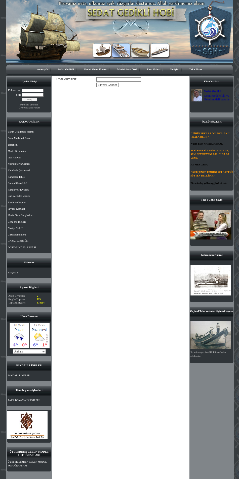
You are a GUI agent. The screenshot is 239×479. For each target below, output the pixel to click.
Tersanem (13, 144)
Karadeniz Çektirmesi (19, 170)
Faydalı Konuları (16, 208)
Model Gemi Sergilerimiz (21, 215)
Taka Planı (195, 69)
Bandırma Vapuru (17, 202)
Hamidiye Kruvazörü (18, 189)
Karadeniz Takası (16, 176)
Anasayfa (42, 69)
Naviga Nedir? (15, 228)
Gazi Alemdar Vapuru (19, 196)
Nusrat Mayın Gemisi (19, 163)
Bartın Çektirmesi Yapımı (21, 131)
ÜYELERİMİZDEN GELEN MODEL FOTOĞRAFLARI (27, 463)
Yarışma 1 (13, 272)
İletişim (174, 69)
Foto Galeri (154, 69)
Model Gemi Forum (95, 69)
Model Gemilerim (17, 151)
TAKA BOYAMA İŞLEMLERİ (23, 400)
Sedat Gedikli (66, 69)
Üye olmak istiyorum (29, 107)
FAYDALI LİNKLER (19, 375)
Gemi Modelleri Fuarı (19, 138)
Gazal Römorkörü (17, 234)
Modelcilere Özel (127, 69)
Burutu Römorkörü (17, 183)
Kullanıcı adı (14, 90)
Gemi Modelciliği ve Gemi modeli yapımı (216, 97)
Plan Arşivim (14, 157)
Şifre (18, 94)
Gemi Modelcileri (17, 221)
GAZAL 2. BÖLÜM (18, 241)
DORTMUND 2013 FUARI (22, 247)
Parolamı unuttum (29, 104)
